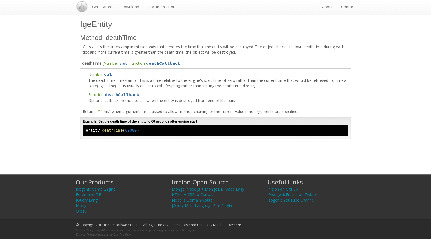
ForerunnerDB (88, 194)
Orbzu (81, 211)
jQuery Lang (87, 200)
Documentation (163, 6)
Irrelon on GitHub (282, 189)
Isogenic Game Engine (95, 189)
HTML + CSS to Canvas (192, 194)
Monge (82, 205)
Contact (348, 6)
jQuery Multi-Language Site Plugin (202, 205)
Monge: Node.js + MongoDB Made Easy (208, 189)
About (327, 6)
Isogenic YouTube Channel (291, 200)
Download (130, 6)
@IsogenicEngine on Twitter (292, 194)
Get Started (102, 6)
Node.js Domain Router (193, 200)
